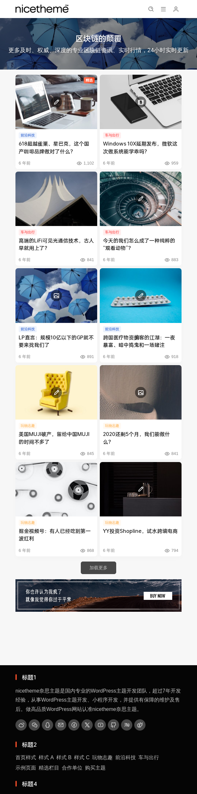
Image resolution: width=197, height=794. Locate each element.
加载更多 (98, 567)
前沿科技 (125, 757)
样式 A (46, 757)
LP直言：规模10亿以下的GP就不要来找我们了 (56, 341)
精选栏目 (49, 767)
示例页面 (25, 767)
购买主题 (95, 767)
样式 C (81, 757)
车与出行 (148, 757)
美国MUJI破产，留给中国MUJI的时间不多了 (54, 437)
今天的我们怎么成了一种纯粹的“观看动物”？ (139, 244)
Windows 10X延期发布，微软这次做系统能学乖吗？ (140, 147)
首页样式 (25, 757)
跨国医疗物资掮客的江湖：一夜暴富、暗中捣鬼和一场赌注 (139, 341)
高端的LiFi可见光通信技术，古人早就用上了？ (56, 244)
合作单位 (72, 767)
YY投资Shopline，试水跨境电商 (140, 530)
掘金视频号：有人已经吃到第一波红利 (55, 534)
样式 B (63, 757)
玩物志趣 (102, 757)
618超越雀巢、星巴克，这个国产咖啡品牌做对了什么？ (54, 147)
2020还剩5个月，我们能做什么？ (136, 437)
